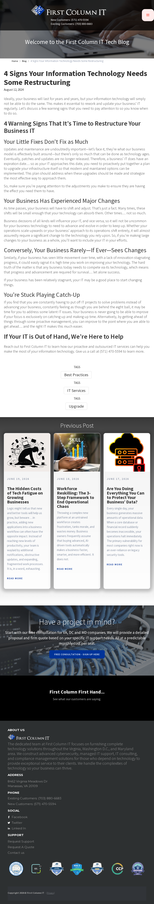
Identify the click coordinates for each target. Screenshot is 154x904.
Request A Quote (21, 847)
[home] (68, 11)
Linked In (19, 828)
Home (15, 61)
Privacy (50, 892)
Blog (24, 61)
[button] (148, 15)
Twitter (17, 823)
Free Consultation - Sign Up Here (77, 654)
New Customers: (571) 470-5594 (69, 19)
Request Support (21, 841)
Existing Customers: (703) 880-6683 (71, 23)
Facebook (19, 817)
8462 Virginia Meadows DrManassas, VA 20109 (27, 783)
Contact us (16, 853)
